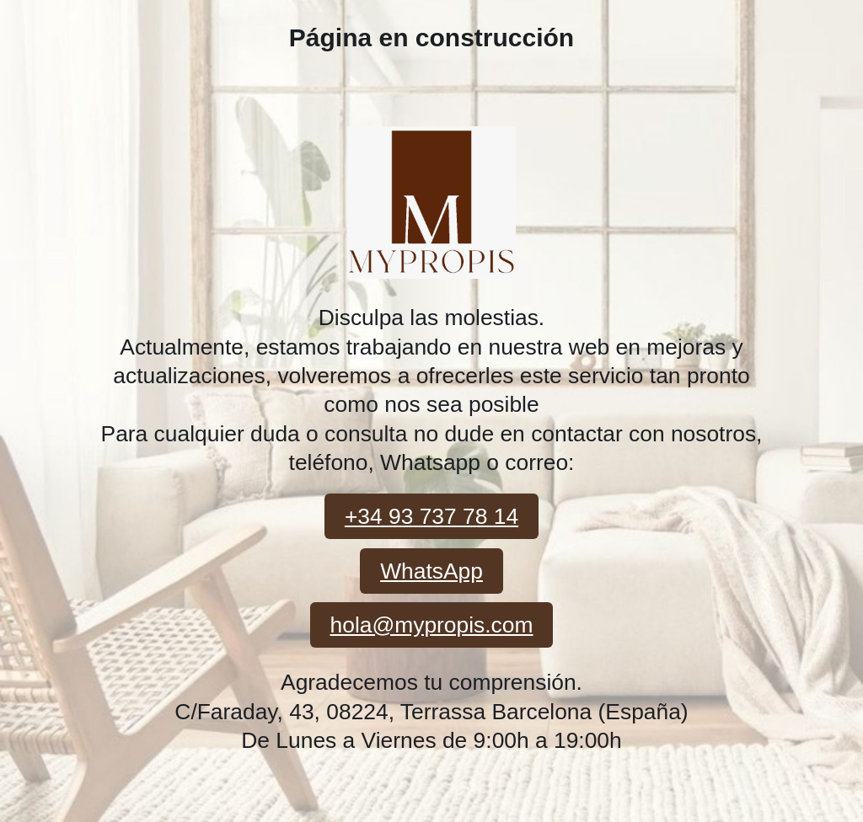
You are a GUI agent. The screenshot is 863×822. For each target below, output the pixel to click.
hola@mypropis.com (431, 625)
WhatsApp (431, 571)
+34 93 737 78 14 (431, 516)
